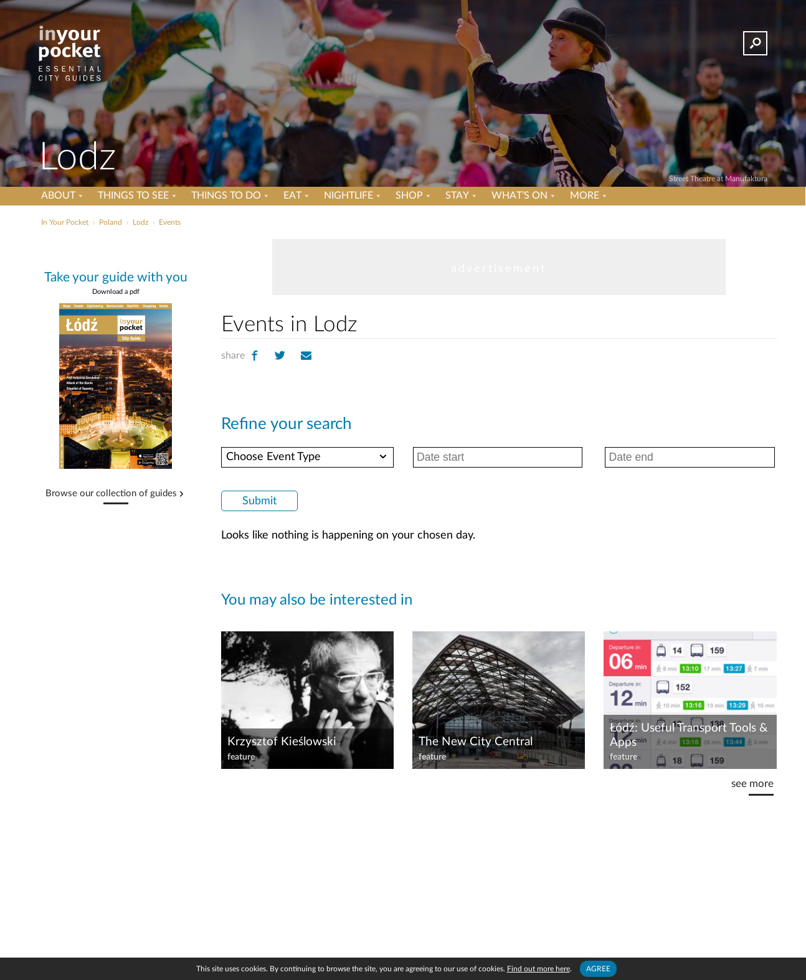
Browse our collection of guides (111, 493)
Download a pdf (116, 291)
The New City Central (476, 742)
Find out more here (538, 969)
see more (752, 783)
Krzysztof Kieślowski (281, 742)
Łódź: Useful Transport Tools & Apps (689, 735)
